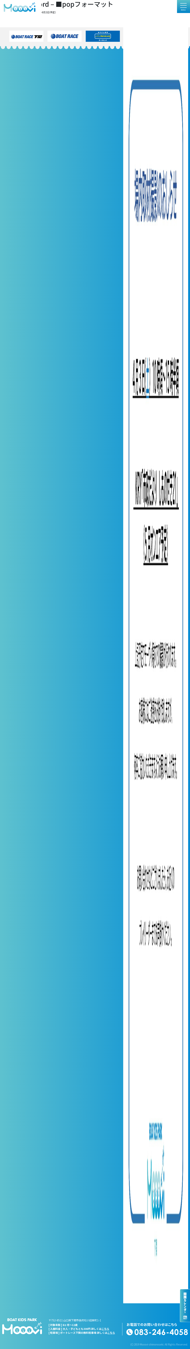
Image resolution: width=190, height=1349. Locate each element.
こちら (105, 1329)
